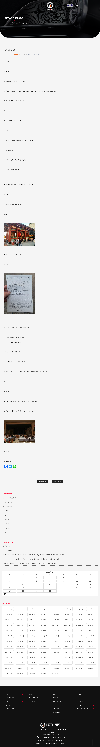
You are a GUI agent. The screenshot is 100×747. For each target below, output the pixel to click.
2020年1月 (44, 657)
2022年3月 (20, 641)
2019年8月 (9, 662)
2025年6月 (32, 614)
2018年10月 (32, 668)
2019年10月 (79, 657)
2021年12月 (55, 641)
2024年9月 (44, 619)
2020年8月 (56, 651)
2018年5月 (91, 668)
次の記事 (57, 482)
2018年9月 (44, 668)
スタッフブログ (15, 23)
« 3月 (5, 594)
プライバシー (80, 700)
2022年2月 (32, 641)
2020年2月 (32, 657)
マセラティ (8, 532)
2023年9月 (91, 624)
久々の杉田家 (7, 550)
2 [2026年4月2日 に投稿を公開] (49, 577)
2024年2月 (32, 624)
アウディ (8, 519)
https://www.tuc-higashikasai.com (51, 738)
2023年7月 (20, 630)
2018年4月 (9, 673)
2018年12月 (8, 668)
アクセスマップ (33, 697)
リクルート (80, 697)
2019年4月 (56, 662)
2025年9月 (91, 608)
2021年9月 (91, 641)
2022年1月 (44, 641)
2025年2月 (79, 614)
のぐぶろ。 (7, 546)
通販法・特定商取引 (82, 707)
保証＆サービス (57, 693)
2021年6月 (32, 646)
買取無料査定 (56, 710)
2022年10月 (32, 635)
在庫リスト (68, 4)
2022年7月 (68, 635)
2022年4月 (9, 641)
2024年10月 (32, 619)
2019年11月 (67, 657)
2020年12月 (8, 651)
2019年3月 (68, 662)
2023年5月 (44, 630)
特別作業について (58, 700)
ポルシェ (8, 528)
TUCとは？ (32, 703)
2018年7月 (68, 668)
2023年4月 (56, 630)
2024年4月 (9, 624)
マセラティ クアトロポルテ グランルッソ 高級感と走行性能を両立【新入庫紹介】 (31, 559)
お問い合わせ (80, 703)
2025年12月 (55, 608)
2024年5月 (91, 619)
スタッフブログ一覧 (34, 54)
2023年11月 (67, 624)
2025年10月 (79, 608)
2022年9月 (44, 635)
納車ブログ (9, 703)
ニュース (8, 700)
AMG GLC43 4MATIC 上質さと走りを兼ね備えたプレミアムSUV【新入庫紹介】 (30, 563)
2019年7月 (20, 662)
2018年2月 (32, 673)
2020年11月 (20, 651)
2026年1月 (44, 608)
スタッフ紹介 (33, 700)
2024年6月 (79, 619)
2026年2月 (32, 608)
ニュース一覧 (7, 502)
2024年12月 (8, 619)
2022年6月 (79, 635)
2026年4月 (9, 608)
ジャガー (8, 524)
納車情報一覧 (7, 507)
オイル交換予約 (10, 697)
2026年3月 (20, 608)
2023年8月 (9, 630)
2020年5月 (91, 651)
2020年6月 (79, 651)
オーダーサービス (58, 703)
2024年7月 (68, 619)
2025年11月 (67, 608)
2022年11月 (20, 635)
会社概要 (79, 693)
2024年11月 (20, 619)
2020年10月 (32, 651)
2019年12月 (55, 657)
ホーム (7, 23)
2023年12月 (55, 624)
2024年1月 (44, 624)
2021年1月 (91, 646)
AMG (6, 511)
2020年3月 (20, 657)
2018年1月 (44, 673)
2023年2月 (79, 630)
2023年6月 (32, 630)
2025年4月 (56, 614)
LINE (71, 4)
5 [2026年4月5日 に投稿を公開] (90, 577)
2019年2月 (79, 662)
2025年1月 (91, 614)
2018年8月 (56, 668)
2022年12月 (8, 635)
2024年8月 (56, 619)
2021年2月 (79, 646)
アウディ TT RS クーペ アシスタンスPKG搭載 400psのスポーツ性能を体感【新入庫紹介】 (34, 555)
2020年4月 (9, 657)
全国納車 (55, 697)
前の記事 (42, 482)
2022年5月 (91, 635)
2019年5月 (44, 662)
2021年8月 (9, 646)
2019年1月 (91, 662)
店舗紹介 (31, 693)
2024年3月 (20, 624)
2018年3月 (20, 673)
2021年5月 (44, 646)
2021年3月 (68, 646)
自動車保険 (56, 707)
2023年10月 (79, 624)
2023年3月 (68, 630)
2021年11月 (67, 641)
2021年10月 (79, 641)
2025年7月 (20, 614)
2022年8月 (56, 635)
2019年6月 (32, 662)
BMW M (7, 515)
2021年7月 (20, 646)
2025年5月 (44, 614)
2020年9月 (44, 651)
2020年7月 (68, 651)
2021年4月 (56, 646)
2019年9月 (91, 657)
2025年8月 (9, 614)
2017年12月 (55, 673)
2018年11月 (20, 668)
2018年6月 (79, 668)
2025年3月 (68, 614)
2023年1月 (91, 630)
